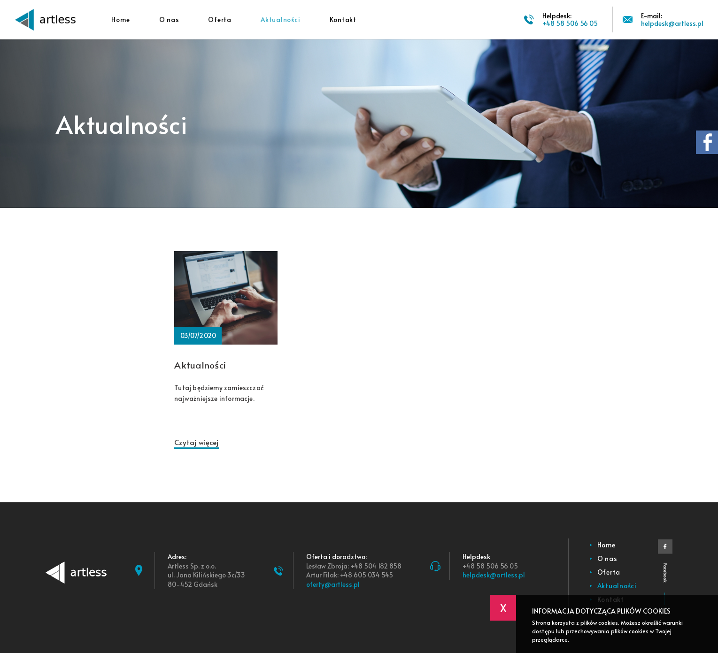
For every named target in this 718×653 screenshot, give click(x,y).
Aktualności (280, 19)
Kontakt (343, 19)
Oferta (220, 19)
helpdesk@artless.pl (494, 574)
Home (120, 19)
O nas (169, 19)
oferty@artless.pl (333, 584)
